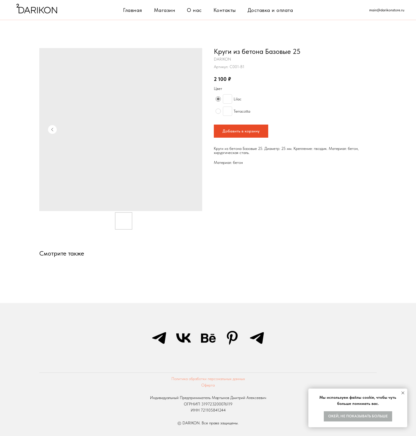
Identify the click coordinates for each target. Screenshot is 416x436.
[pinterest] (232, 338)
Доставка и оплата (270, 10)
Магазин (164, 10)
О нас (194, 10)
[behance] (208, 338)
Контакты (225, 10)
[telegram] (159, 338)
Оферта (208, 385)
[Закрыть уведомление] (403, 393)
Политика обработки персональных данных (208, 378)
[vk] (183, 338)
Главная (132, 10)
